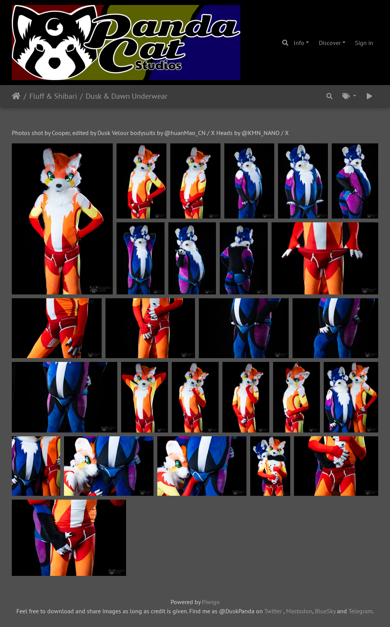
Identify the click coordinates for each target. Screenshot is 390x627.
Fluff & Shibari (53, 96)
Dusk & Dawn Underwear (127, 96)
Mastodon (299, 611)
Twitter (273, 611)
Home (16, 96)
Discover (330, 43)
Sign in (364, 43)
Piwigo (211, 602)
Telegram (360, 611)
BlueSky (325, 611)
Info (299, 43)
